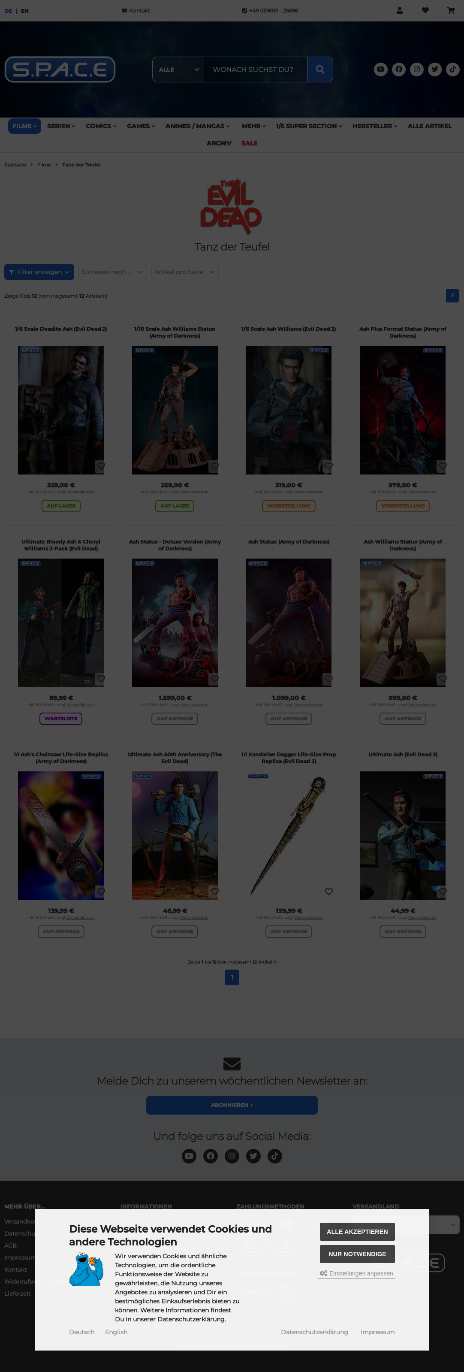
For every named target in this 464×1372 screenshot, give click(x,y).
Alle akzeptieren (357, 1231)
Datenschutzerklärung (314, 1332)
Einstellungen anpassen (356, 1273)
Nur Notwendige (357, 1254)
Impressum (378, 1332)
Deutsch (81, 1332)
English (116, 1332)
